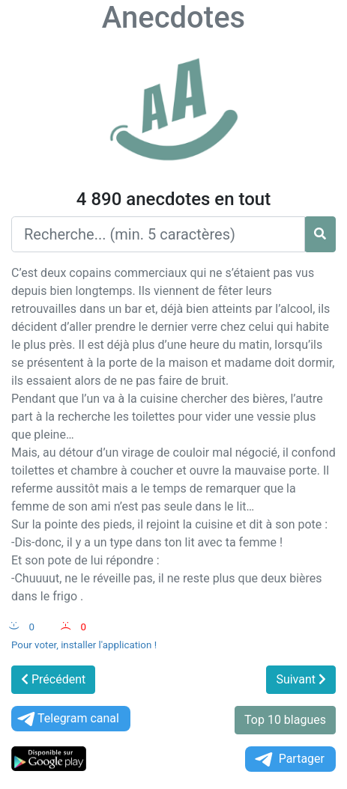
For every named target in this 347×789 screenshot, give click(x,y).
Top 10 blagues (285, 720)
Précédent (53, 679)
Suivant (301, 679)
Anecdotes (173, 17)
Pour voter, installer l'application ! (84, 645)
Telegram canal (67, 719)
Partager (289, 759)
